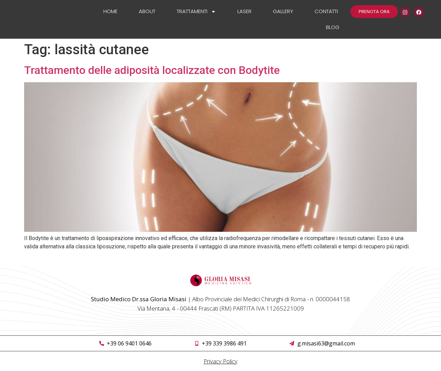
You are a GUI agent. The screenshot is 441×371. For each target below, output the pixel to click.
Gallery (283, 11)
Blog (332, 27)
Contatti (326, 11)
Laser (244, 11)
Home (110, 11)
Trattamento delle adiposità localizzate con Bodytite (152, 70)
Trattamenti (196, 12)
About (147, 11)
